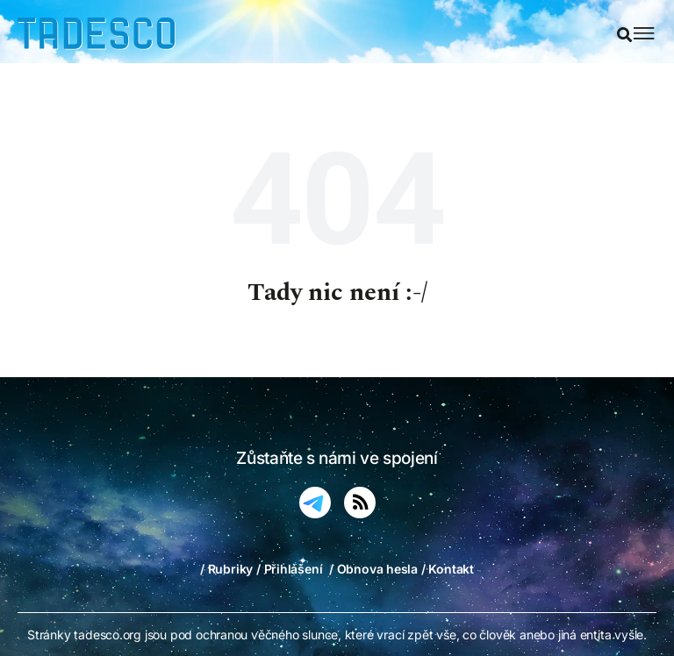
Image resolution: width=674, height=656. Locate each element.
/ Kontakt (447, 568)
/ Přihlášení (289, 568)
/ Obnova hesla (373, 568)
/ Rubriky (226, 568)
